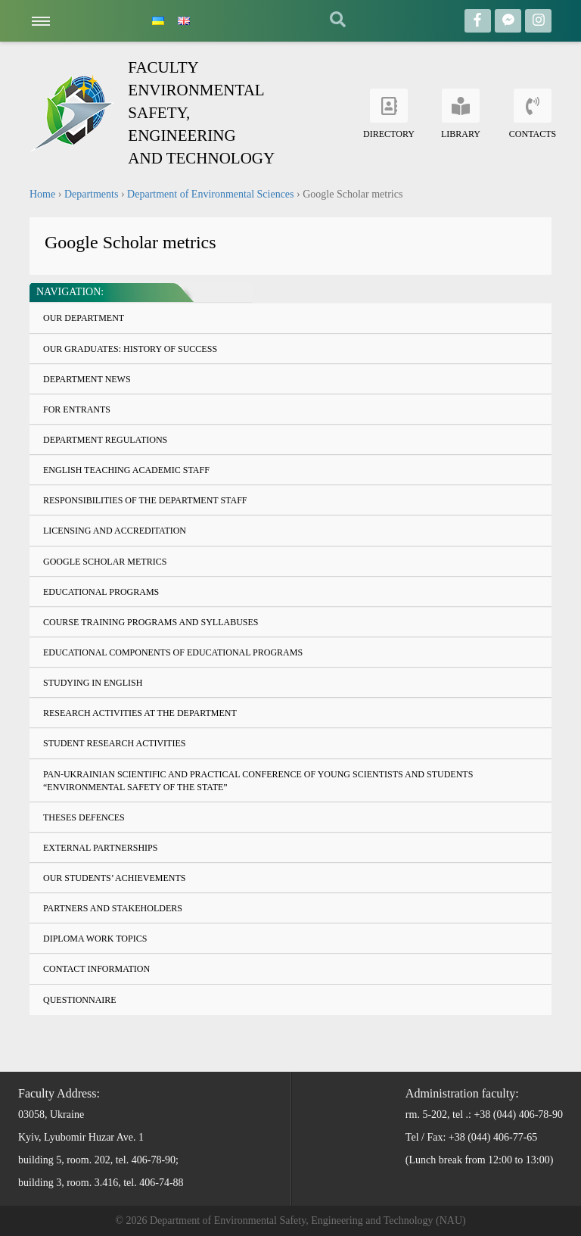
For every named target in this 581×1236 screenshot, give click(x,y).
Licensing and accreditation (114, 530)
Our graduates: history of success (130, 349)
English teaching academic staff (126, 470)
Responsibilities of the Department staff (145, 500)
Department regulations (105, 439)
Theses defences (84, 817)
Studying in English (92, 682)
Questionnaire (80, 1000)
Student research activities (114, 743)
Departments (91, 194)
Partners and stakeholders (112, 908)
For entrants (76, 409)
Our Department (83, 318)
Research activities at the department (140, 713)
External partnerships (100, 847)
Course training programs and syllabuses (151, 622)
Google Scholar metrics (104, 561)
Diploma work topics (95, 938)
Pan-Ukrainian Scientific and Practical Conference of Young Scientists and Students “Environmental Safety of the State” (258, 780)
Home (42, 194)
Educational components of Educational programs (173, 652)
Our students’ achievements (114, 878)
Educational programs (101, 592)
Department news (87, 379)
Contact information (96, 969)
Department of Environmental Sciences (210, 194)
